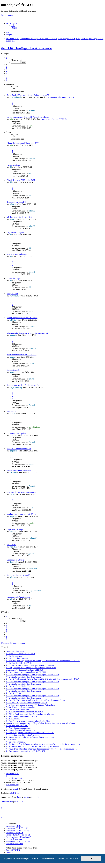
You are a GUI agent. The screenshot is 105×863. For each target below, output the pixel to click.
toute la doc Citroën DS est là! (18, 841)
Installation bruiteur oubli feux (19, 470)
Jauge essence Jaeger (15, 529)
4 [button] (6, 71)
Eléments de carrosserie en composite (21, 492)
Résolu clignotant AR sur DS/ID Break (22, 318)
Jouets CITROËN (13, 850)
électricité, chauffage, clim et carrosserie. (26, 48)
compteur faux (12, 294)
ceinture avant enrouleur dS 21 (19, 449)
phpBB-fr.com (16, 793)
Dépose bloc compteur (15, 232)
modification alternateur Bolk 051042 (21, 355)
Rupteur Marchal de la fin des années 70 (22, 385)
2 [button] (6, 67)
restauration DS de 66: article (17, 828)
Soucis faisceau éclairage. (17, 254)
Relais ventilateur (14, 165)
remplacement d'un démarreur (18, 597)
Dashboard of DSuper (15, 560)
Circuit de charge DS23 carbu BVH (21, 180)
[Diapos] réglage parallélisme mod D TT (23, 143)
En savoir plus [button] (72, 858)
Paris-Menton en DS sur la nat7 (18, 837)
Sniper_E (35, 797)
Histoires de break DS (14, 833)
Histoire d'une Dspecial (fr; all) (18, 835)
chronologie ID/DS (13, 826)
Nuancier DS (11, 852)
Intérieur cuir (12, 411)
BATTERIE (11, 545)
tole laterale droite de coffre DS (19, 217)
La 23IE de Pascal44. (14, 839)
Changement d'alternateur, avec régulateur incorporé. (27, 333)
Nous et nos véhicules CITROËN (61, 97)
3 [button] (6, 69)
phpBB (16, 789)
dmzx (19, 797)
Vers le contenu (7, 15)
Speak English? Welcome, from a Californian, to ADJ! (28, 95)
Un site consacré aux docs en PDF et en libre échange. (28, 117)
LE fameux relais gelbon (16, 433)
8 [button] (6, 78)
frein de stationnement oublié (18, 575)
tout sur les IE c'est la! (14, 844)
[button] (6, 58)
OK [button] (91, 859)
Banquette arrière (13, 370)
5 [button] (6, 73)
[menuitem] (13, 26)
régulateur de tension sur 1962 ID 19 (21, 514)
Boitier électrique (14, 278)
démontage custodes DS (16, 202)
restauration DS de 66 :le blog (18, 830)
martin (26, 797)
